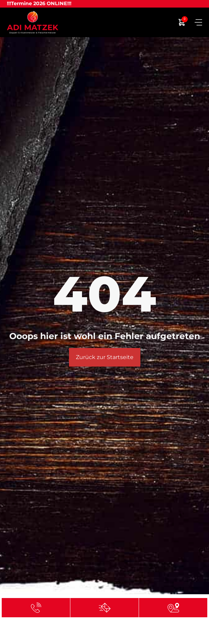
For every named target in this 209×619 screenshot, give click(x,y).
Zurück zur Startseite (104, 357)
